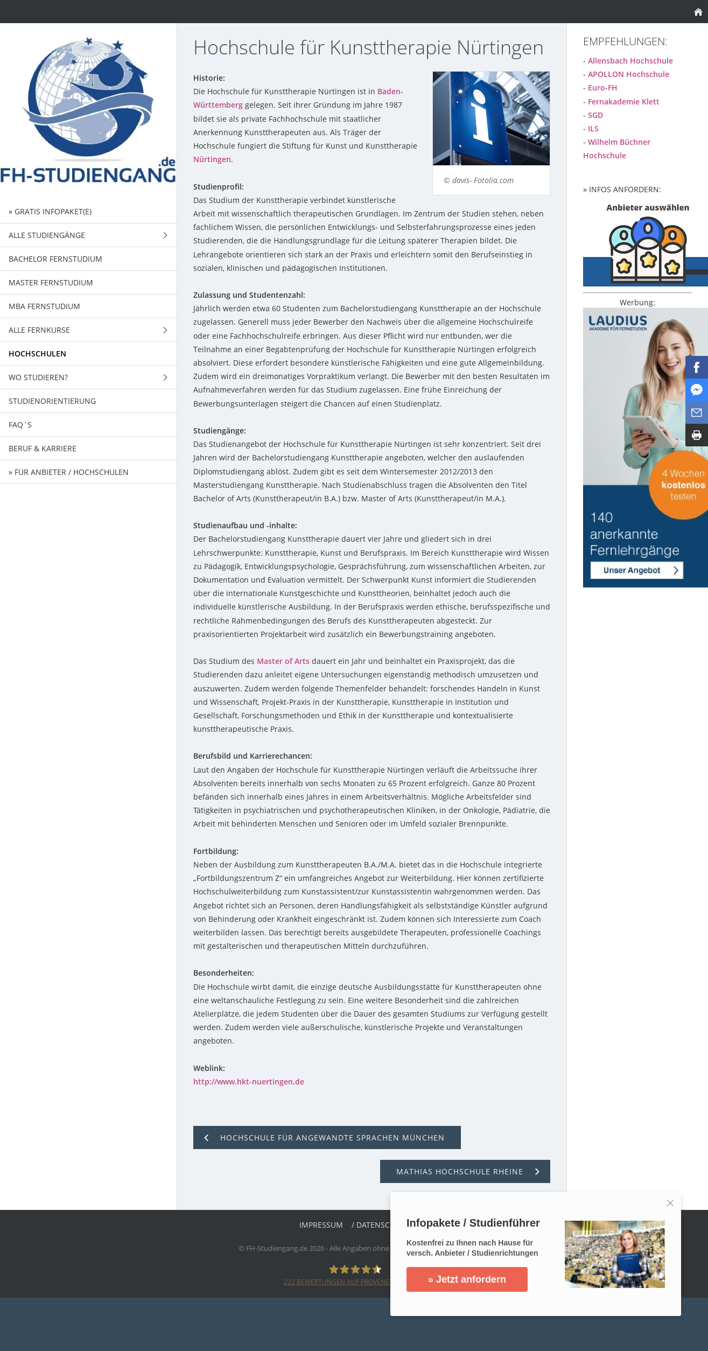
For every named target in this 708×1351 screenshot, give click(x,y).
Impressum (321, 1225)
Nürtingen (212, 159)
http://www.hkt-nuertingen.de (248, 1081)
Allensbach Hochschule (630, 60)
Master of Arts (283, 661)
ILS (593, 128)
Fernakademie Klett (624, 101)
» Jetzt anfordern (467, 1279)
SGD (595, 115)
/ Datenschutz (380, 1225)
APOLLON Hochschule (628, 74)
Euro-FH (603, 87)
